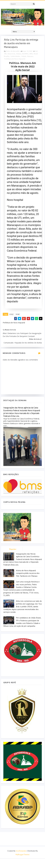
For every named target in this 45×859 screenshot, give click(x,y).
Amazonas (11, 54)
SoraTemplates (21, 851)
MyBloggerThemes (23, 855)
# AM (17, 315)
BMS (31, 54)
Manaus (30, 56)
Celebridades (15, 56)
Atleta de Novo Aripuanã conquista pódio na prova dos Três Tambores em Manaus (27, 573)
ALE (36, 51)
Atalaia (18, 54)
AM (5, 54)
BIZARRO (25, 54)
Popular (12, 549)
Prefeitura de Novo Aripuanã (14, 59)
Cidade (23, 56)
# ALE (11, 315)
